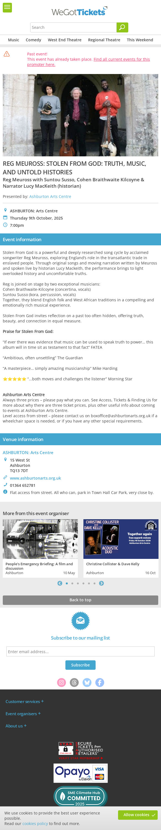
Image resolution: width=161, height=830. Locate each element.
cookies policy (35, 823)
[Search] (122, 27)
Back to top (80, 599)
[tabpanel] (40, 548)
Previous (60, 583)
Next (101, 583)
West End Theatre (64, 39)
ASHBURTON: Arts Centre (28, 452)
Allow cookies (136, 814)
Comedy (33, 39)
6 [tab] (94, 583)
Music (13, 39)
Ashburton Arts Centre (50, 196)
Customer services (23, 701)
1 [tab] (66, 583)
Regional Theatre (104, 39)
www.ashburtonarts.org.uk (35, 478)
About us (14, 726)
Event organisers (21, 713)
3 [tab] (77, 583)
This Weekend (140, 39)
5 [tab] (89, 583)
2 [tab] (72, 583)
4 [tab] (83, 583)
